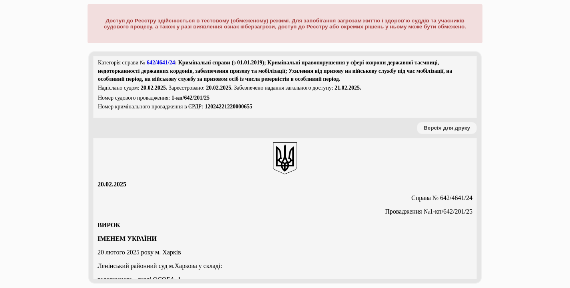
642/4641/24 (161, 63)
